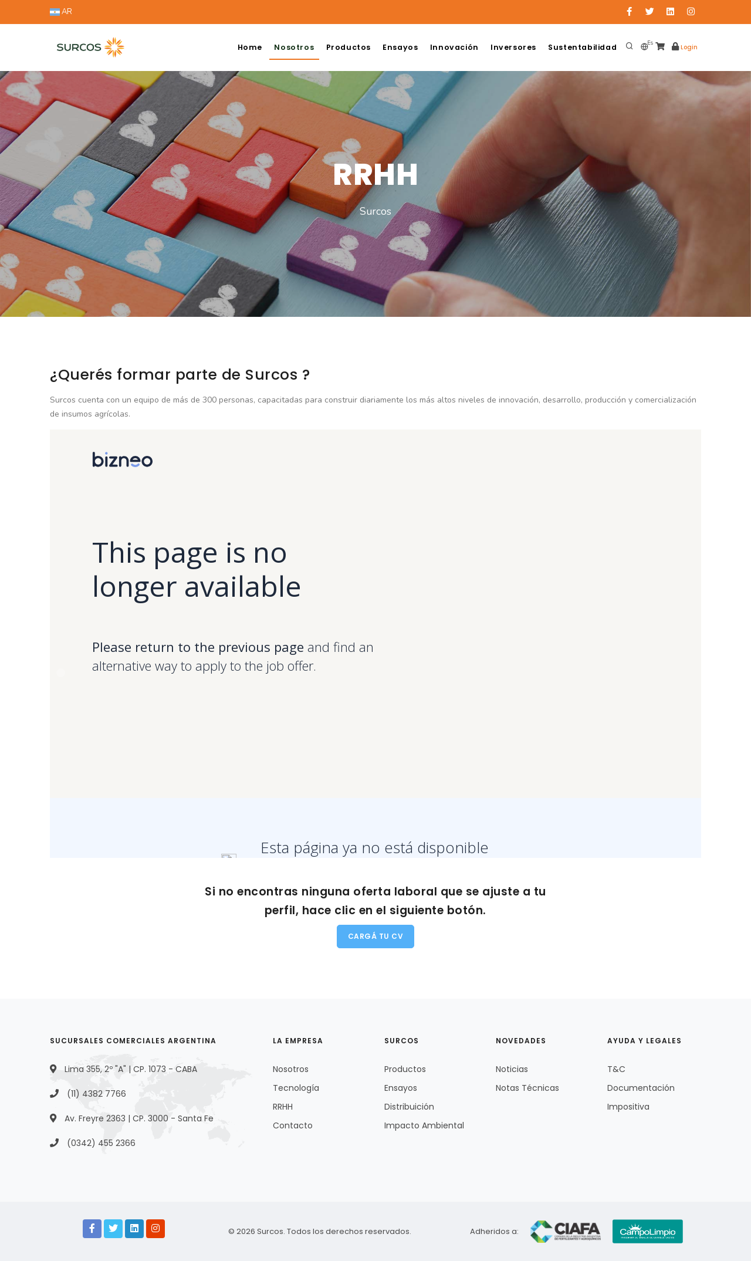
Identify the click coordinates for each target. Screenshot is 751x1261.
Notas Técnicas (527, 1088)
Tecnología (296, 1088)
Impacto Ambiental (424, 1125)
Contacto (293, 1125)
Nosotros (283, 47)
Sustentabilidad (581, 47)
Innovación (449, 47)
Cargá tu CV (376, 936)
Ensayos (393, 47)
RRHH (283, 1107)
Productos (338, 47)
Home (236, 47)
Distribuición (409, 1107)
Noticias (512, 1069)
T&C (616, 1069)
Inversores (509, 47)
